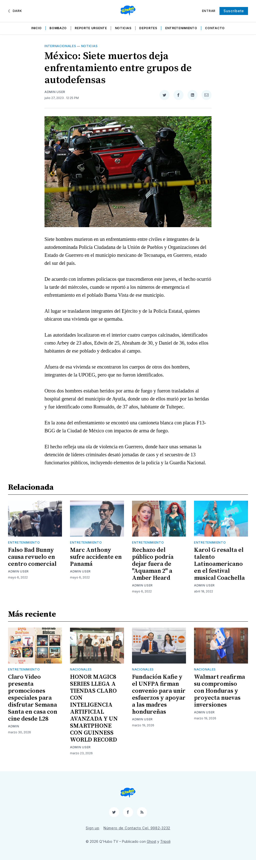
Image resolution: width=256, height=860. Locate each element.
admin (13, 726)
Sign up (93, 828)
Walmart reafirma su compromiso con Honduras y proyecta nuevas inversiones (219, 691)
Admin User (54, 92)
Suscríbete (234, 11)
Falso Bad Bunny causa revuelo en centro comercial (32, 557)
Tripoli (165, 841)
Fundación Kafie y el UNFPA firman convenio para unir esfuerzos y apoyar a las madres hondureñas (159, 694)
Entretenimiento (181, 28)
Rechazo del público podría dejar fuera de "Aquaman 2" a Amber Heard (153, 564)
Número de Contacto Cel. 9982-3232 (137, 828)
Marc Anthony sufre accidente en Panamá (96, 557)
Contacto (215, 28)
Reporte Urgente (91, 28)
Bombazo (58, 28)
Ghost (151, 841)
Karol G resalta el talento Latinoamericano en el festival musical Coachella (219, 564)
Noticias (123, 28)
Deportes (148, 28)
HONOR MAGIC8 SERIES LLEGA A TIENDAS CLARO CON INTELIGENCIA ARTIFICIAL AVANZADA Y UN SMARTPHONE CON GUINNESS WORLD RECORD (94, 708)
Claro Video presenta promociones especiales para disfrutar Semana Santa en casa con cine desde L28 (32, 698)
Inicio (36, 28)
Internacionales (60, 46)
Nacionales (81, 669)
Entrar (209, 11)
